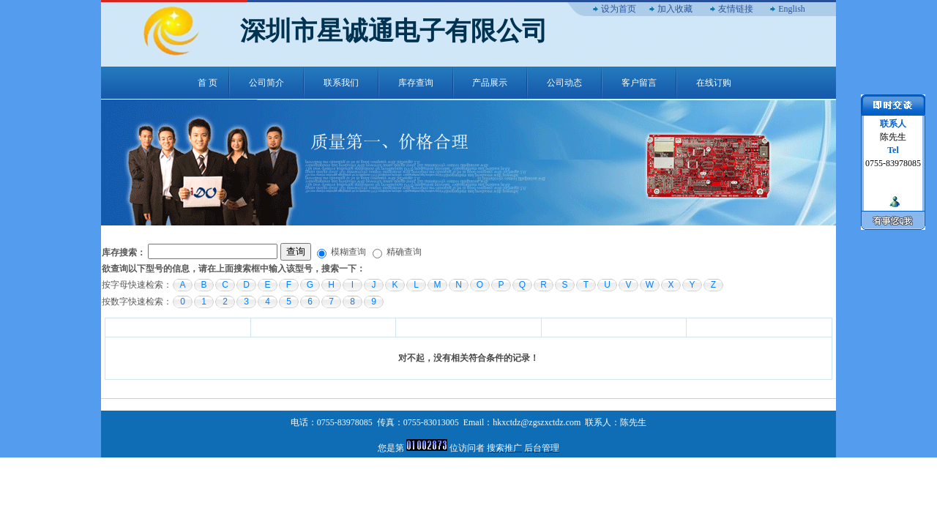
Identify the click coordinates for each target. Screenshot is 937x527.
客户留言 (639, 83)
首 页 (207, 83)
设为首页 (618, 9)
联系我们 (341, 83)
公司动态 (564, 83)
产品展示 (489, 83)
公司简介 (266, 83)
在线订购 (713, 83)
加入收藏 (675, 9)
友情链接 (735, 9)
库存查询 (415, 83)
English (791, 9)
